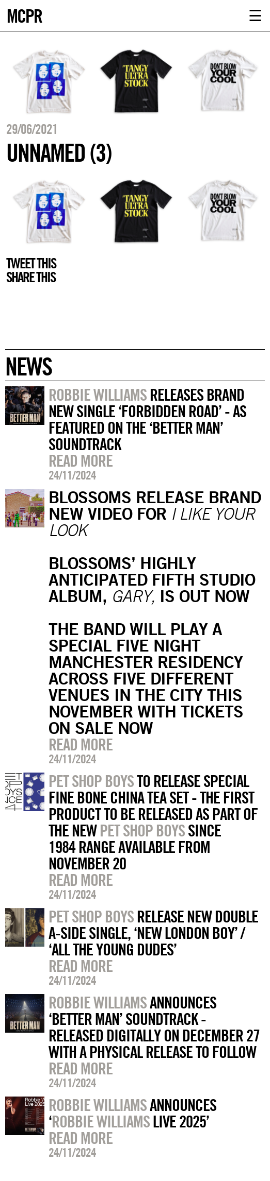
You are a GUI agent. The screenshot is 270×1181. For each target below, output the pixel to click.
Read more (81, 460)
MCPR (24, 15)
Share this (30, 277)
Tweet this (31, 263)
